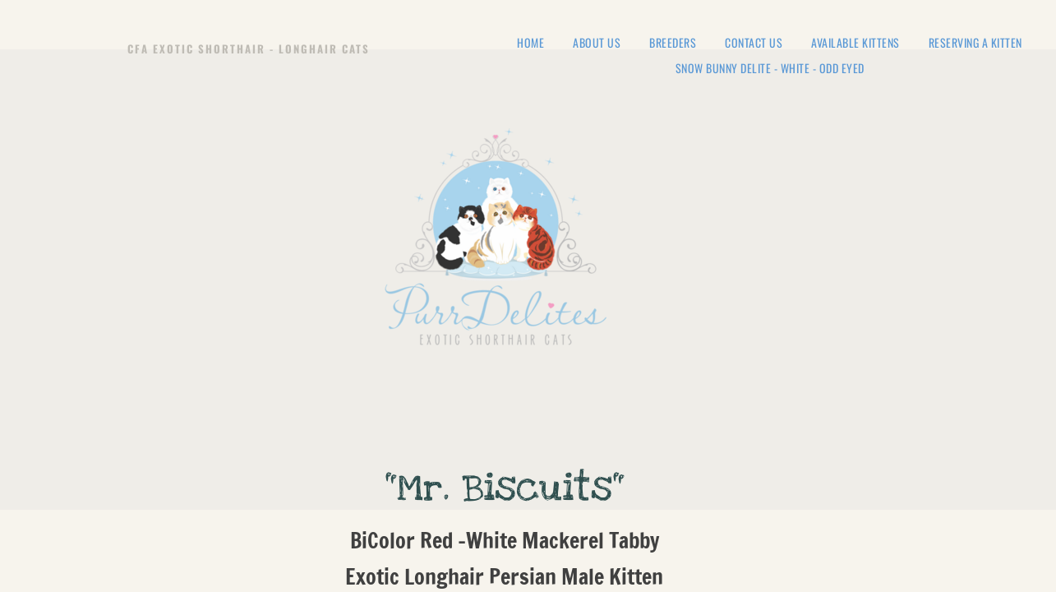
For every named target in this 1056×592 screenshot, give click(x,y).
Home (530, 43)
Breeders (672, 43)
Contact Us (753, 43)
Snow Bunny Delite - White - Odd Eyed (770, 69)
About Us (596, 43)
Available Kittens (855, 43)
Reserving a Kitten (975, 43)
